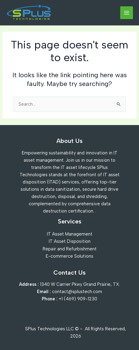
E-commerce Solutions (69, 256)
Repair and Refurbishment (70, 249)
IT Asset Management (69, 234)
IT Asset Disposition (70, 241)
